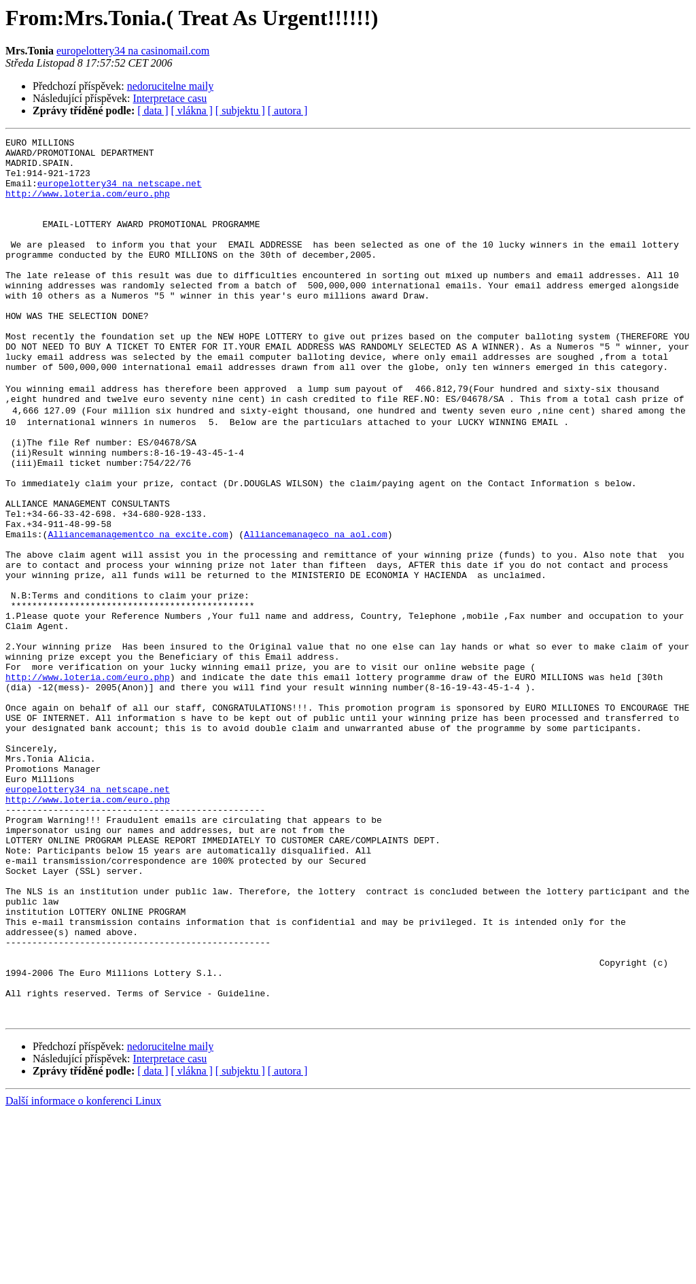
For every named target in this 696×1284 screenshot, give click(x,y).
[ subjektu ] (240, 110)
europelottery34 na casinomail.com (132, 50)
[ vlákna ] (192, 110)
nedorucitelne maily (170, 86)
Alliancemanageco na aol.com (315, 609)
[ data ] (152, 110)
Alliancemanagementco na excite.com (138, 609)
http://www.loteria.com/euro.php (87, 205)
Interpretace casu (170, 98)
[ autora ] (288, 110)
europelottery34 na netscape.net (119, 193)
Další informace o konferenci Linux (83, 1272)
